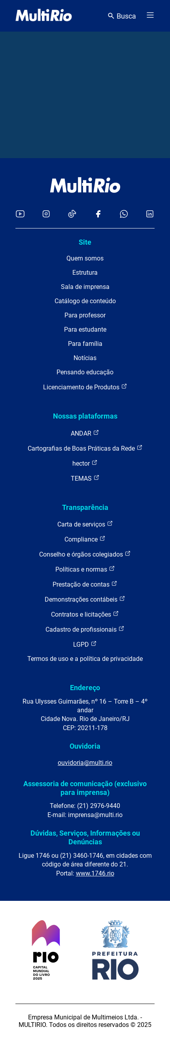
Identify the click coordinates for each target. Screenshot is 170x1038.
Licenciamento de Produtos (85, 387)
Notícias (85, 358)
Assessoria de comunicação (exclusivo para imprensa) (85, 787)
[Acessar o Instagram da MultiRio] (46, 214)
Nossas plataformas (85, 416)
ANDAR (85, 433)
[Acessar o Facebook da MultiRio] (98, 214)
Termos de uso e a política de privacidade (85, 658)
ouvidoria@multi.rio (85, 762)
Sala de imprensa (85, 287)
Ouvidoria (85, 746)
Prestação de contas (85, 584)
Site (85, 242)
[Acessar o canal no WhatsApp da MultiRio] (124, 214)
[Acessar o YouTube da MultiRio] (20, 214)
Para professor (85, 315)
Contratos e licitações (85, 614)
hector (85, 463)
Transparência (85, 507)
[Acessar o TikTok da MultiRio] (72, 214)
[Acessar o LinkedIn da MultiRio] (150, 214)
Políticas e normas (85, 569)
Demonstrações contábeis (85, 599)
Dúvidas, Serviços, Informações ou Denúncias (85, 837)
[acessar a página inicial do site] (43, 16)
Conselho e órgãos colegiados (85, 554)
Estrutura (85, 272)
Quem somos (85, 258)
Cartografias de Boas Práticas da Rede (85, 448)
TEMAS (85, 478)
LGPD (85, 644)
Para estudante (85, 329)
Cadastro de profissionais (85, 629)
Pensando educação (85, 372)
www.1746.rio (95, 873)
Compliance (85, 539)
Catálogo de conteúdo (85, 301)
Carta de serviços (85, 524)
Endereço (85, 687)
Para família (85, 343)
